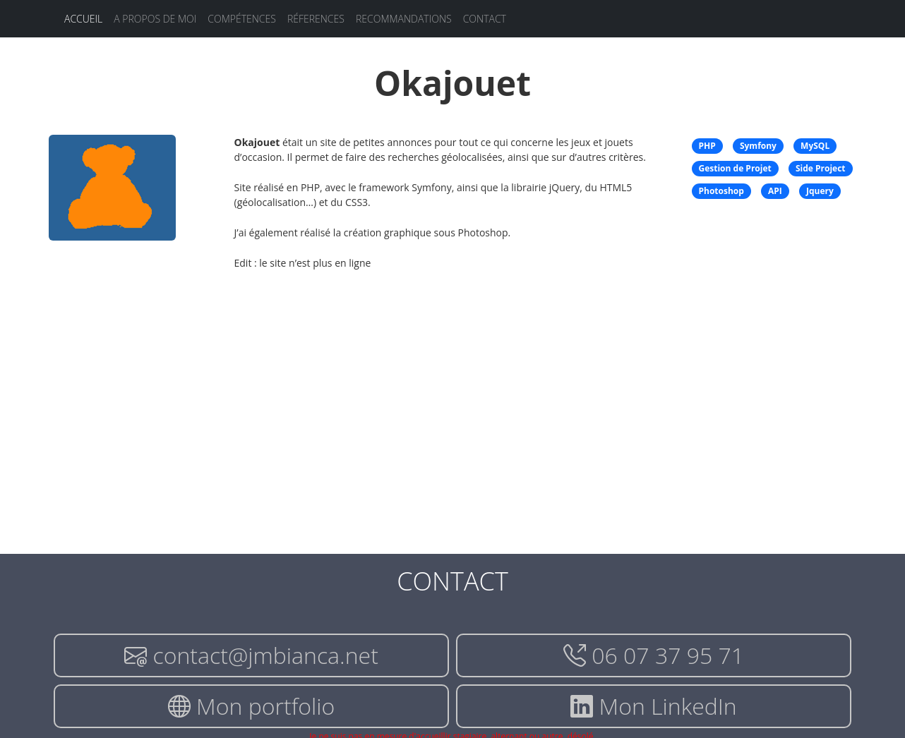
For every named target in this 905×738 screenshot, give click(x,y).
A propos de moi (155, 18)
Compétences (242, 18)
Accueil (83, 18)
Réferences (315, 18)
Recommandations (404, 18)
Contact (484, 18)
